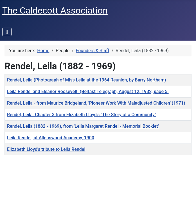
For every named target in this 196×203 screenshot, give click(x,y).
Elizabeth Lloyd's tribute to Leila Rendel (46, 149)
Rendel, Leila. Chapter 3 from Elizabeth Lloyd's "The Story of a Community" (81, 114)
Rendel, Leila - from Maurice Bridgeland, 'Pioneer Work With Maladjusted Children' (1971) (96, 103)
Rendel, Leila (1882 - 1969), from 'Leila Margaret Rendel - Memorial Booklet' (83, 126)
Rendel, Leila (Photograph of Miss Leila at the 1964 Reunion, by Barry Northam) (86, 80)
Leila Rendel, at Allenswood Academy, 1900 (50, 137)
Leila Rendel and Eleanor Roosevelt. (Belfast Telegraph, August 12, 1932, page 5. (88, 91)
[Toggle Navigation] (7, 32)
